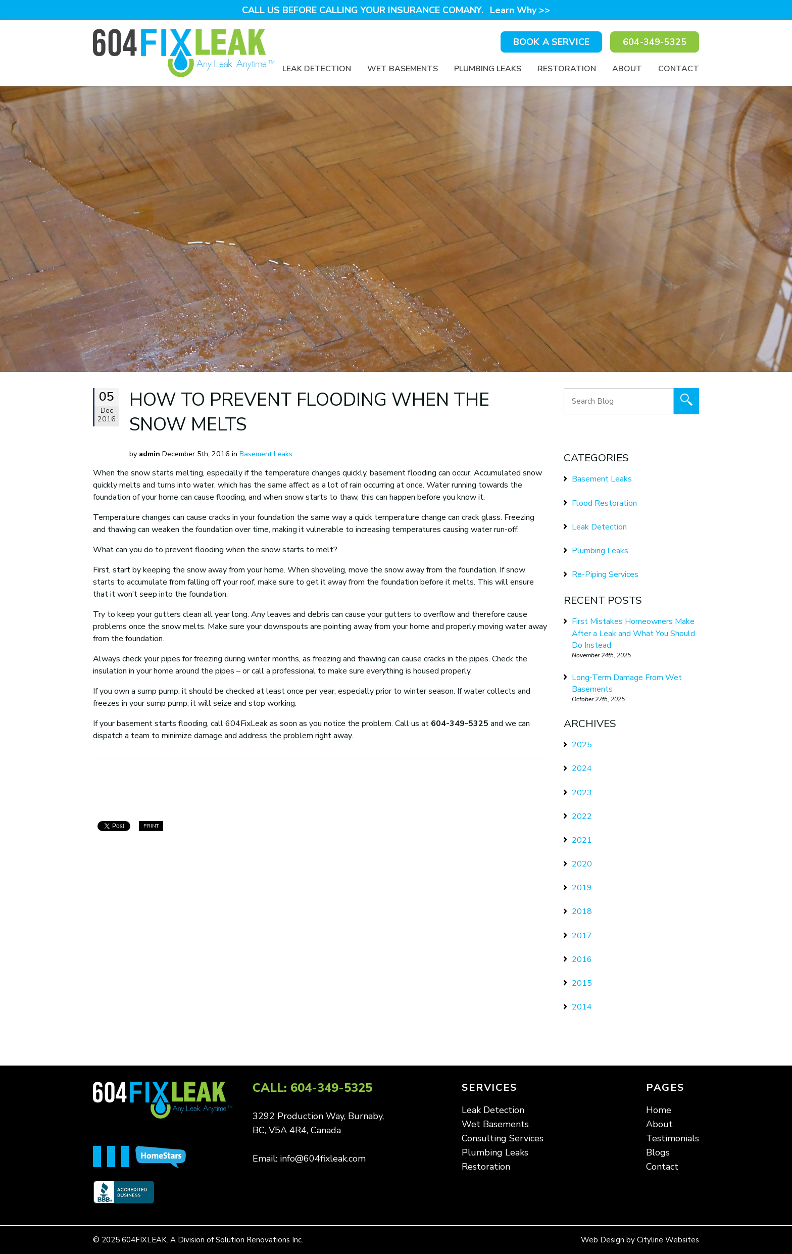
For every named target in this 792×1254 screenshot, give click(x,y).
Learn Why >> (520, 10)
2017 (582, 935)
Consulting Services (502, 1138)
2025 (582, 744)
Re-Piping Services (605, 574)
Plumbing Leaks (487, 68)
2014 (582, 1006)
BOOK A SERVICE (551, 42)
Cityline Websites (668, 1240)
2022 (582, 816)
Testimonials (672, 1138)
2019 (582, 887)
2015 (582, 983)
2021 (582, 840)
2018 (582, 911)
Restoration (566, 68)
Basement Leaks (265, 454)
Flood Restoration (604, 503)
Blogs (658, 1152)
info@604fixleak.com (323, 1158)
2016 (582, 959)
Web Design (602, 1240)
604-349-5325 (654, 42)
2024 (582, 768)
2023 (582, 792)
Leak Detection (316, 68)
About (627, 68)
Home (658, 1110)
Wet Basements (402, 68)
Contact (678, 68)
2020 (582, 864)
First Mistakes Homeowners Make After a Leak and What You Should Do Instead (633, 633)
